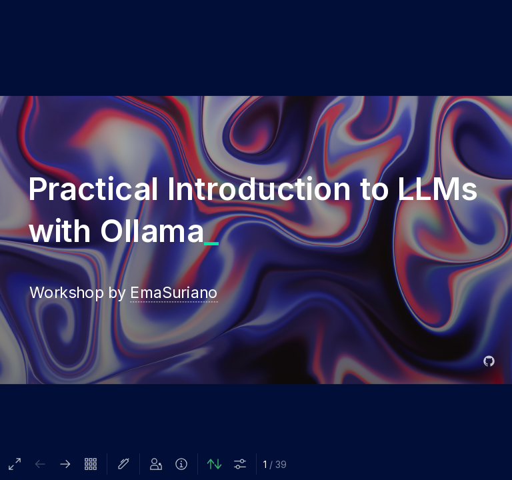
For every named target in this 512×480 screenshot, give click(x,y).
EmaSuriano (174, 292)
